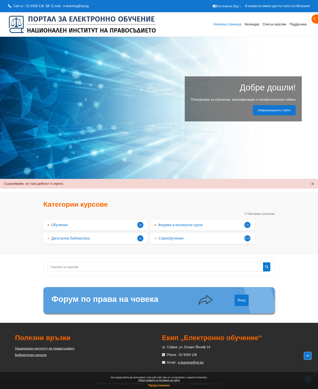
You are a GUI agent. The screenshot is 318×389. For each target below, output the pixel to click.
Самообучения (171, 238)
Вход (241, 300)
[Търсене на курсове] (155, 266)
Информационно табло (274, 110)
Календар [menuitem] (252, 24)
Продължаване (159, 385)
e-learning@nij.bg (76, 6)
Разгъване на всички (261, 213)
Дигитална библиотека (70, 238)
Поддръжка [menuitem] (298, 24)
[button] (227, 6)
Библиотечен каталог (31, 355)
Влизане (303, 6)
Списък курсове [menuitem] (274, 24)
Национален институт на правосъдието (44, 348)
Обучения (59, 225)
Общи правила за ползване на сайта (159, 380)
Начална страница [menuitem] (227, 24)
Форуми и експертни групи (180, 225)
